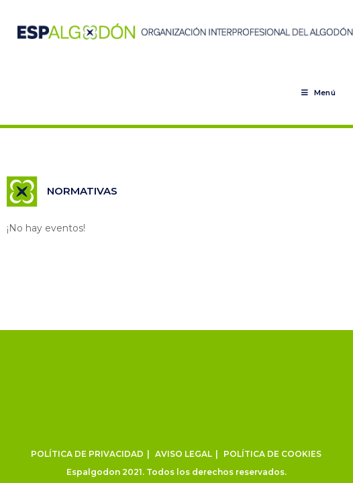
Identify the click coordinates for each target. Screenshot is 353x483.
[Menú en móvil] (318, 92)
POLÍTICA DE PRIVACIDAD (87, 454)
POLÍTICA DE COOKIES (272, 454)
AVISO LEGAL (183, 454)
